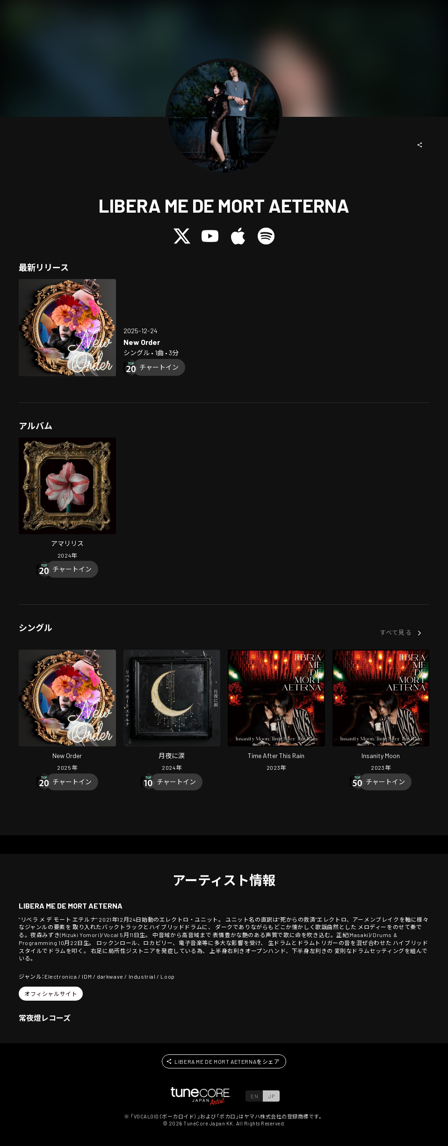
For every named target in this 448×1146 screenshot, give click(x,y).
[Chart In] (159, 367)
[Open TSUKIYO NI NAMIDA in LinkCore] (172, 712)
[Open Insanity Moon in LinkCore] (381, 712)
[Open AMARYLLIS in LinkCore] (67, 499)
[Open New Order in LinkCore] (67, 327)
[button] (420, 145)
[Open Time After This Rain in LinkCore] (276, 712)
